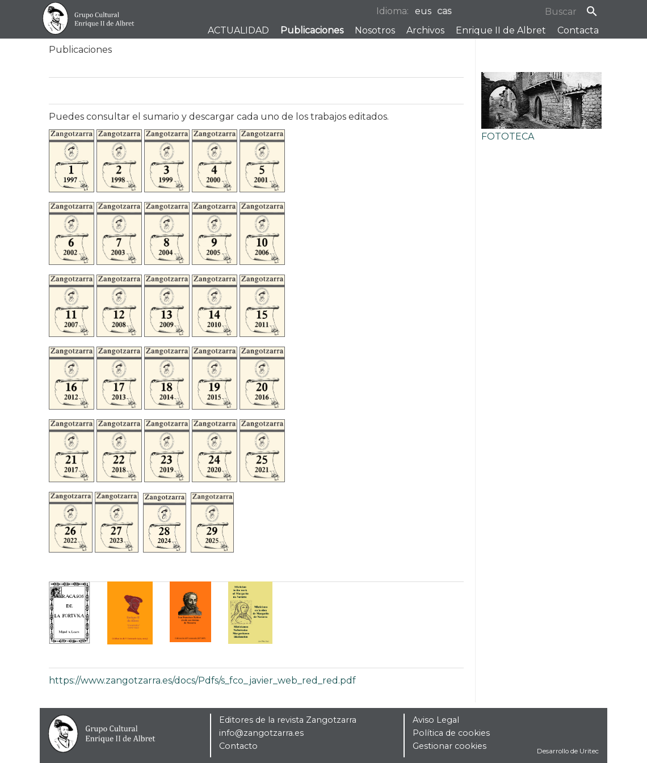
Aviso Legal (436, 720)
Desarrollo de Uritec (568, 751)
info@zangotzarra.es (261, 733)
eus (423, 11)
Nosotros (375, 30)
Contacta (578, 30)
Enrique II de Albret (501, 30)
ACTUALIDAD (238, 30)
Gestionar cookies (449, 746)
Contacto (238, 746)
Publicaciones (311, 30)
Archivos (425, 30)
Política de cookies (451, 733)
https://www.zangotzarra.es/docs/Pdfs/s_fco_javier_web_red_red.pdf (202, 680)
